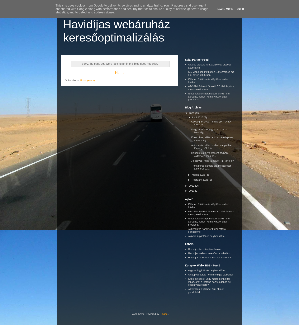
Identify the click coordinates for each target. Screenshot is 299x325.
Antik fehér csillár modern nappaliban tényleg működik (211, 147)
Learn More (225, 8)
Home (120, 73)
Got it (240, 8)
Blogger (164, 314)
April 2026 (198, 117)
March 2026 (199, 174)
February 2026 (200, 179)
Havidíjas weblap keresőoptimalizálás (209, 253)
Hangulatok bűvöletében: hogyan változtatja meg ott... (209, 154)
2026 (192, 113)
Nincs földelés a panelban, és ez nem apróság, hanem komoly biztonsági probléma (209, 96)
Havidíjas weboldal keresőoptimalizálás (209, 257)
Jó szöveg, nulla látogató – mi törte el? (212, 160)
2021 (192, 185)
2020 (192, 190)
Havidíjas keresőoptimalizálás (204, 249)
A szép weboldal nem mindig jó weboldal (210, 274)
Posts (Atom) (87, 80)
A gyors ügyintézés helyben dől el (206, 236)
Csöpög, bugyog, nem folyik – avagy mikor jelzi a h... (211, 123)
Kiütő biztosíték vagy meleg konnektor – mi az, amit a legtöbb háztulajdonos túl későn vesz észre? (210, 281)
